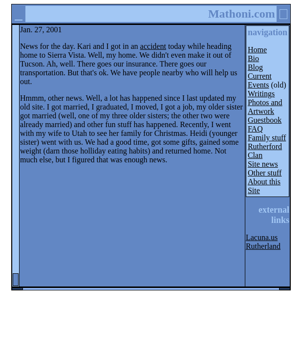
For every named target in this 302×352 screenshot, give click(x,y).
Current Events (260, 80)
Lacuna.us (262, 237)
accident (153, 46)
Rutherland (263, 246)
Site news (263, 164)
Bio (253, 58)
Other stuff (264, 173)
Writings (261, 93)
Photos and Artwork (265, 106)
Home (257, 49)
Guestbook (264, 120)
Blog (255, 67)
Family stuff (267, 137)
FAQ (255, 129)
